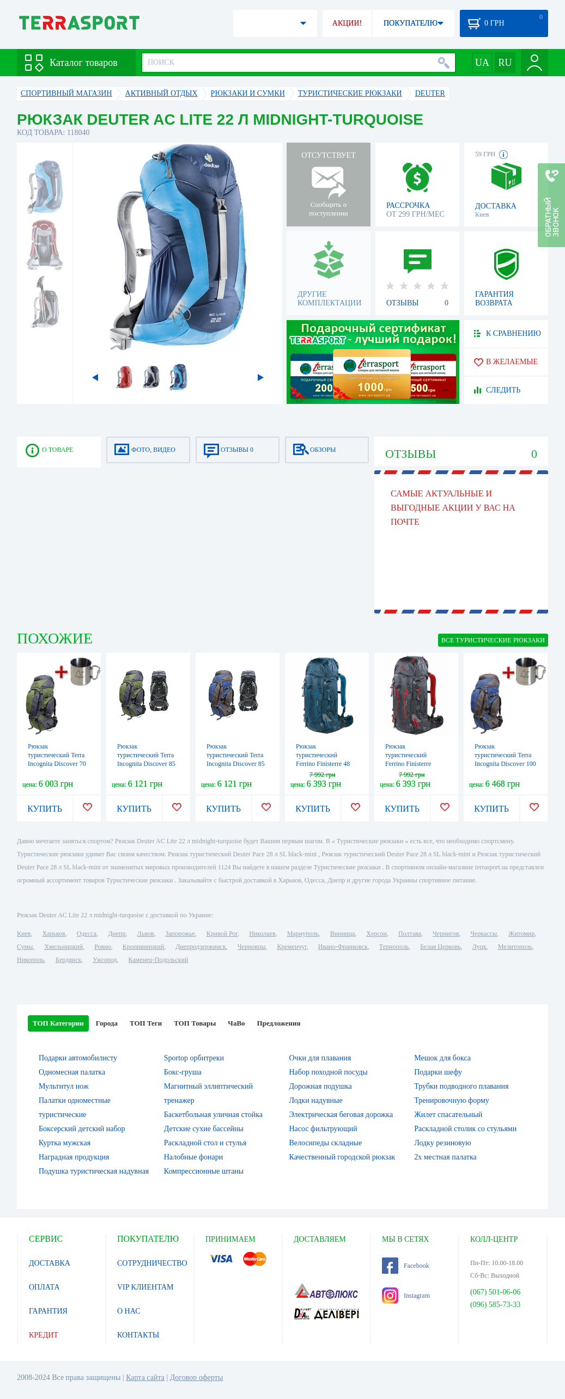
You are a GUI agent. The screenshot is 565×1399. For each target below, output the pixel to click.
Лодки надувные (316, 1100)
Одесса (86, 933)
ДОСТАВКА (49, 1263)
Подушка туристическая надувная (94, 1171)
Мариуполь (303, 933)
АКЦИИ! (347, 23)
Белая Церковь (440, 946)
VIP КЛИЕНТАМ (145, 1287)
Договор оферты (196, 1377)
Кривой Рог (222, 933)
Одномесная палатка (72, 1072)
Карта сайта (145, 1377)
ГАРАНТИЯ (48, 1311)
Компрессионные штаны (204, 1171)
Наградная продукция (74, 1157)
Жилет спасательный (448, 1114)
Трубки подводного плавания (461, 1086)
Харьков (53, 933)
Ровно (102, 946)
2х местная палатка (445, 1157)
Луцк (479, 946)
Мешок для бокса (442, 1058)
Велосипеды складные (325, 1143)
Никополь (30, 960)
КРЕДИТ (43, 1335)
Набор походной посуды (328, 1072)
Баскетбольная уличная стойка (213, 1114)
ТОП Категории (58, 1023)
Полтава (409, 933)
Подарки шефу (438, 1072)
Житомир (521, 933)
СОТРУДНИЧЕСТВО (152, 1263)
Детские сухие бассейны (204, 1129)
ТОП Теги (146, 1023)
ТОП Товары (195, 1023)
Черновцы (252, 946)
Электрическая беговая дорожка (341, 1114)
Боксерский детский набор (82, 1129)
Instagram (406, 1295)
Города (107, 1023)
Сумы (25, 946)
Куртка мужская (64, 1143)
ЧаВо (236, 1023)
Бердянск (68, 960)
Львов (145, 933)
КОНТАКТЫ (138, 1335)
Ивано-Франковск (343, 946)
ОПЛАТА (44, 1287)
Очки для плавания (320, 1058)
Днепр (116, 933)
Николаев (262, 933)
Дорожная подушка (320, 1086)
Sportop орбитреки (194, 1058)
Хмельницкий (63, 946)
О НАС (128, 1311)
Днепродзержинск (200, 946)
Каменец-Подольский (158, 960)
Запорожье (180, 933)
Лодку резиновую (442, 1143)
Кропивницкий (143, 946)
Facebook (405, 1265)
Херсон (376, 933)
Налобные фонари (193, 1157)
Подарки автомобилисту (78, 1058)
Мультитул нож (64, 1086)
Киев (24, 933)
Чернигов (446, 933)
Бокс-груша (183, 1072)
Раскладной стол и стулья (205, 1143)
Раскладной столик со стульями (465, 1129)
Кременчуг (291, 946)
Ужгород (105, 960)
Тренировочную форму (451, 1100)
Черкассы (483, 933)
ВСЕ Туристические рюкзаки (493, 640)
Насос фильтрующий (323, 1129)
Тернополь (394, 946)
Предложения (279, 1023)
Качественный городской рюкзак (342, 1157)
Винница (342, 933)
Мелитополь (515, 946)
